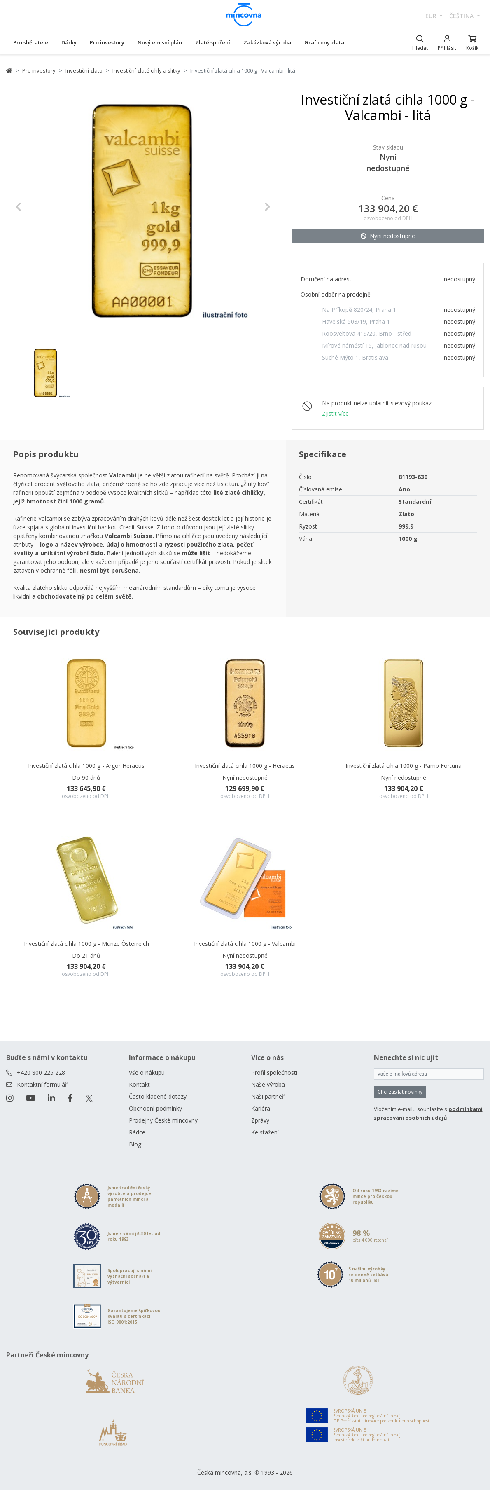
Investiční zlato (84, 70)
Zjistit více (335, 413)
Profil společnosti (274, 1072)
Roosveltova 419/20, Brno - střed (366, 333)
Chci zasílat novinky (400, 1091)
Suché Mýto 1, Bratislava (355, 357)
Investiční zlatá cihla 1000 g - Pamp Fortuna (403, 766)
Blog (135, 1144)
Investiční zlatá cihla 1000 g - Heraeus (245, 766)
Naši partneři (268, 1096)
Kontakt (139, 1084)
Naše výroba (268, 1084)
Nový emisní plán (160, 42)
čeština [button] (462, 16)
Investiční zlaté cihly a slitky (146, 70)
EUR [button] (431, 16)
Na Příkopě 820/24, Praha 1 (359, 309)
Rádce (137, 1132)
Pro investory (107, 42)
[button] (34, 206)
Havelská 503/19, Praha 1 (356, 321)
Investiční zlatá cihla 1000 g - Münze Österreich (86, 943)
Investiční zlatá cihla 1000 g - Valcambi (245, 943)
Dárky (69, 42)
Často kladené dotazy (158, 1096)
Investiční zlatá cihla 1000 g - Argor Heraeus (86, 766)
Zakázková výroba (267, 42)
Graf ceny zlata (324, 42)
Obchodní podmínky (155, 1108)
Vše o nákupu (147, 1072)
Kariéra (260, 1108)
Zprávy (260, 1120)
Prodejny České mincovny (163, 1120)
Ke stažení (265, 1132)
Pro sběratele (30, 42)
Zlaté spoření (212, 42)
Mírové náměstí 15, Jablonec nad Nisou (374, 345)
